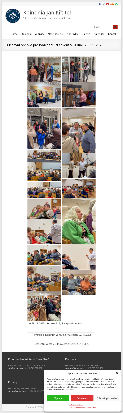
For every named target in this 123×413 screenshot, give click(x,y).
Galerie (86, 34)
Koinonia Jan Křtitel (47, 12)
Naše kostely (55, 34)
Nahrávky (72, 34)
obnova (79, 323)
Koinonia (26, 34)
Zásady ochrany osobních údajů (82, 408)
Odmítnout (82, 398)
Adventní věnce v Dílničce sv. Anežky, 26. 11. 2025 (63, 344)
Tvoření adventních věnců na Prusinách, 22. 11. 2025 (61, 334)
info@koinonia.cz (16, 368)
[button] (117, 373)
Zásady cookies (76, 404)
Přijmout (58, 398)
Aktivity (39, 34)
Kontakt (113, 34)
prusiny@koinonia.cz (17, 391)
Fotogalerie (68, 323)
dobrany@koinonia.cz (75, 368)
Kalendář (99, 34)
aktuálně (55, 323)
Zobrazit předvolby (107, 398)
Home (14, 34)
